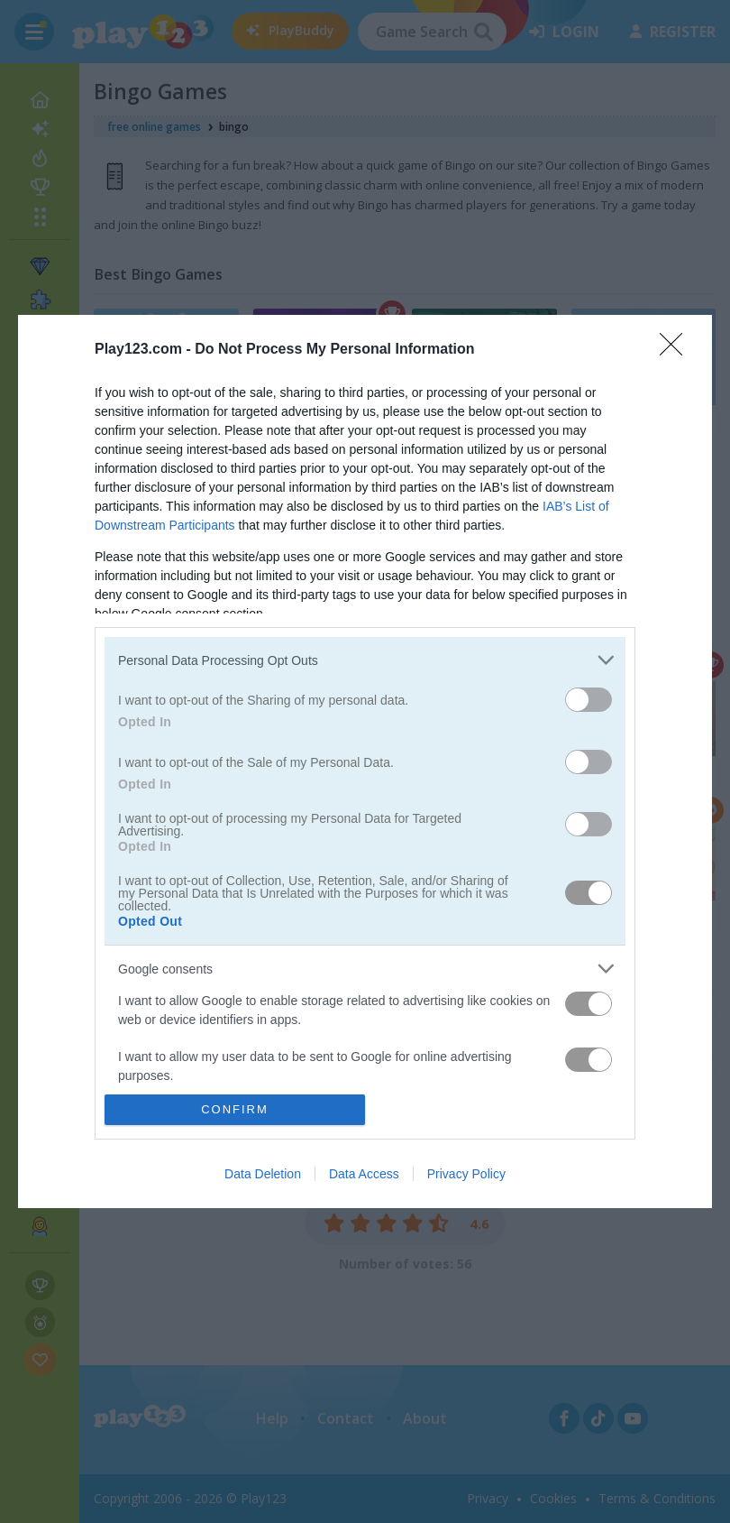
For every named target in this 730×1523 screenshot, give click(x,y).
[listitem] (365, 660)
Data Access (364, 1174)
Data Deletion (262, 1174)
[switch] (588, 700)
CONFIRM (235, 1109)
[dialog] (365, 761)
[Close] (677, 350)
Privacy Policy (466, 1174)
